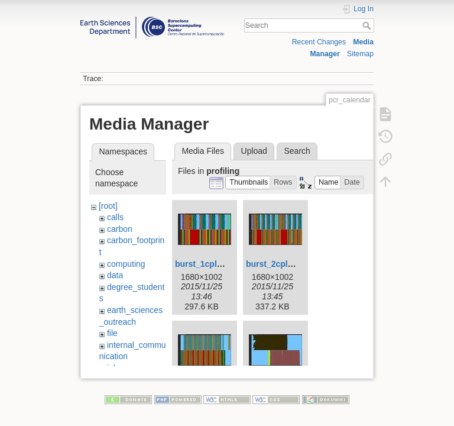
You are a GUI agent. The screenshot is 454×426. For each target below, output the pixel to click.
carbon (119, 229)
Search (368, 25)
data (115, 275)
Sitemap (360, 54)
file (112, 333)
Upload (254, 151)
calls (115, 217)
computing (126, 264)
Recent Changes (319, 42)
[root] (108, 206)
